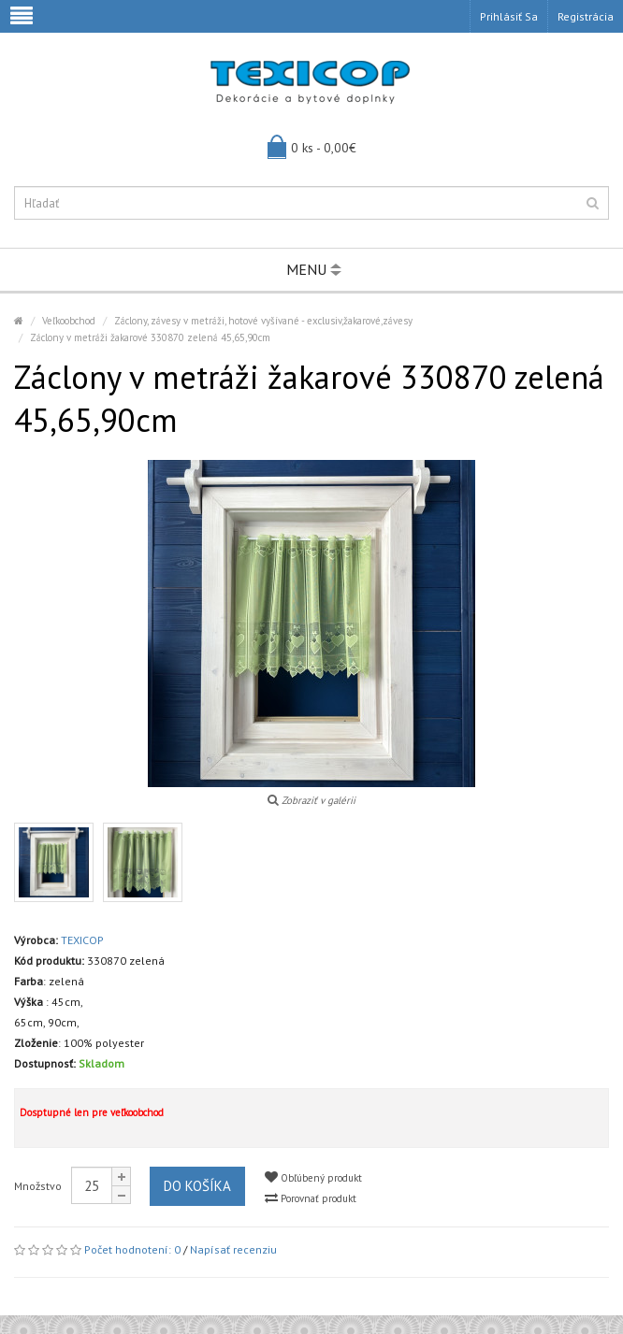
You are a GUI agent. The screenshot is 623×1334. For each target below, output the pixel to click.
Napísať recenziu (233, 1249)
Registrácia (586, 16)
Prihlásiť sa (509, 16)
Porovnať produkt (310, 1198)
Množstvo (38, 1186)
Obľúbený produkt (313, 1177)
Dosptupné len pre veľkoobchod (92, 1112)
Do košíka (197, 1186)
